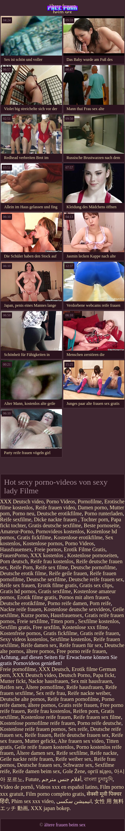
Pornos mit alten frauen (84, 597)
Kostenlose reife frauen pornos (33, 729)
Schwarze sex (77, 765)
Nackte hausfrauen (48, 681)
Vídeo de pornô (16, 787)
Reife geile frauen (68, 573)
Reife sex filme (51, 567)
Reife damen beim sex (36, 771)
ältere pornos (40, 651)
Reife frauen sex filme (97, 717)
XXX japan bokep (50, 808)
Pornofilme (90, 501)
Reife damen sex (39, 645)
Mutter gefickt (40, 741)
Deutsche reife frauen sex (96, 579)
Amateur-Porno (16, 531)
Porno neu (23, 513)
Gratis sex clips (95, 585)
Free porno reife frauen (81, 651)
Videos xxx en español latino (66, 787)
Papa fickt (103, 675)
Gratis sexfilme (54, 591)
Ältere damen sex (35, 753)
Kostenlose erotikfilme (78, 537)
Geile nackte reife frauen (26, 759)
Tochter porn (94, 519)
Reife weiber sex (74, 759)
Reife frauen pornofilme (73, 699)
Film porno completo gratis (55, 794)
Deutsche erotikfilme (59, 513)
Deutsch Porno (74, 675)
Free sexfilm (46, 627)
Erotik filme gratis (57, 585)
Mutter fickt (13, 681)
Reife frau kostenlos (51, 561)
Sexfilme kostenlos (98, 621)
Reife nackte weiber (89, 693)
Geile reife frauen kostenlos (44, 747)
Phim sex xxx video (32, 801)
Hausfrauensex (16, 549)
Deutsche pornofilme (93, 567)
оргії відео (99, 771)
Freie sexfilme (32, 621)
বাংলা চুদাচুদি (98, 779)
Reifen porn (85, 711)
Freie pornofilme (18, 669)
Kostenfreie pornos (20, 633)
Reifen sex (11, 687)
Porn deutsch (14, 561)
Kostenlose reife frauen (46, 717)
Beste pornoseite (101, 525)
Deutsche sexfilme (46, 579)
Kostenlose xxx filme (85, 627)
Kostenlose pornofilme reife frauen (37, 723)
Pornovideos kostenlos (60, 531)
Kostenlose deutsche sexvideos (77, 609)
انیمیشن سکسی (74, 801)
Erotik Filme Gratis (84, 549)
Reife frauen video (55, 507)
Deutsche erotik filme (23, 573)
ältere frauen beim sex (62, 8)
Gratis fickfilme (34, 537)
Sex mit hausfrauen (91, 681)
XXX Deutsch (54, 669)
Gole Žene (74, 771)
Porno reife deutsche (99, 723)
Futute (32, 779)
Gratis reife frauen (99, 633)
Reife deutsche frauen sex (81, 735)
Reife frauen (38, 735)
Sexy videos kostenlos (23, 639)
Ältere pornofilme (44, 687)
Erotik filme (85, 669)
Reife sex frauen (17, 585)
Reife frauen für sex (80, 645)
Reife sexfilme (15, 519)
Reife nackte (103, 753)
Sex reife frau (50, 693)
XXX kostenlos (47, 555)
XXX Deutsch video (22, 501)
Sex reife (77, 729)
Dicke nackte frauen (56, 519)
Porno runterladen (103, 513)
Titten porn (62, 621)
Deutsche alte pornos (22, 699)
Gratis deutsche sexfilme (54, 525)
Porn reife (100, 603)
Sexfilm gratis (15, 627)
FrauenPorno (14, 555)
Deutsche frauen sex (39, 765)
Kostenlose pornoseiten (92, 555)
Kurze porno (34, 615)
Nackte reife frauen (20, 609)
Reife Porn (21, 567)
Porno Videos (60, 501)
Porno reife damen (67, 603)
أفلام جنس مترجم (61, 779)
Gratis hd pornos (18, 591)
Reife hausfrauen (84, 687)
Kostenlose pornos (42, 543)
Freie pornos (47, 549)
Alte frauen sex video (80, 741)
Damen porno (92, 507)
